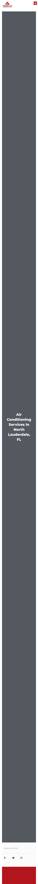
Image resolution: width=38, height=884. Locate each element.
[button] (35, 3)
